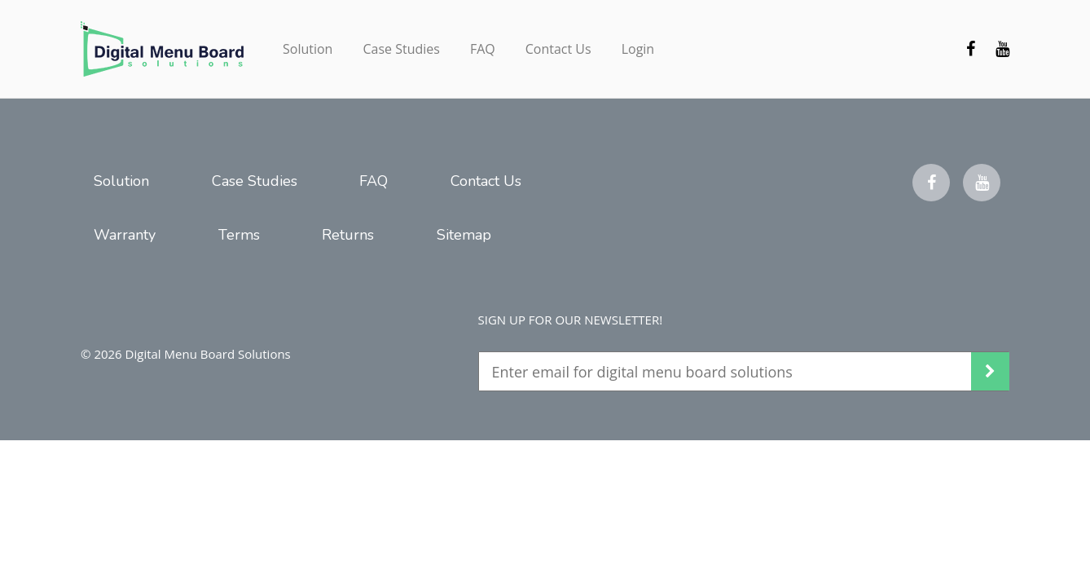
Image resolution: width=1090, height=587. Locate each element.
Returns (348, 235)
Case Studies (401, 49)
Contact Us (558, 49)
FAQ (482, 49)
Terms (239, 235)
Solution (307, 49)
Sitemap (464, 235)
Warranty (125, 235)
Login (638, 49)
